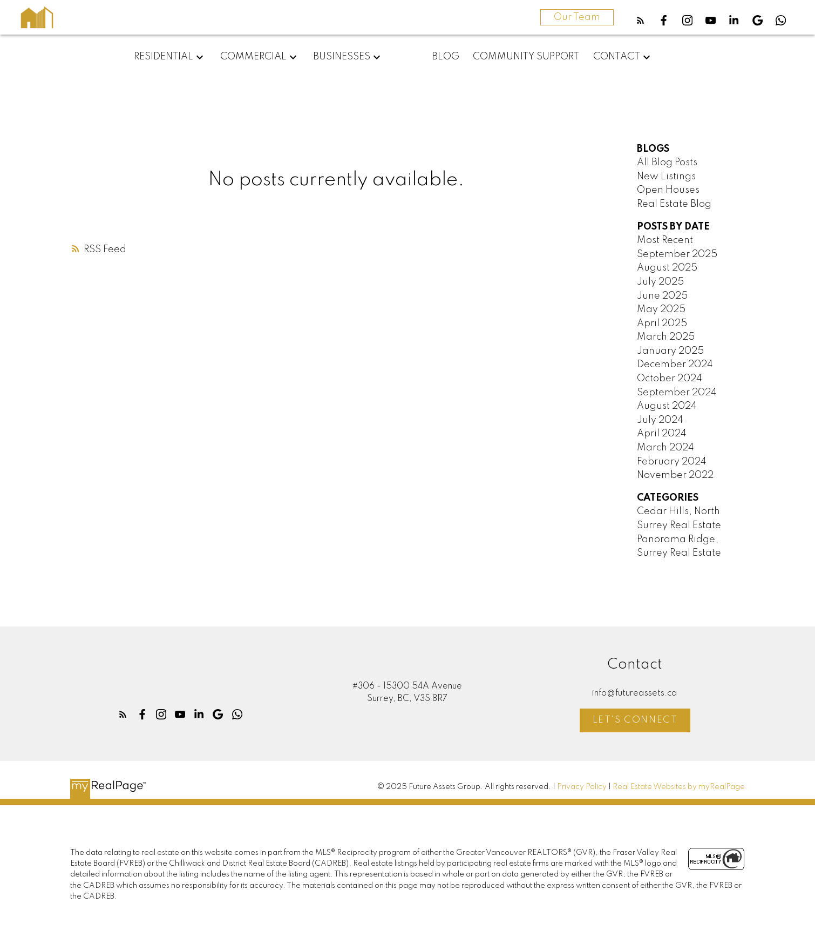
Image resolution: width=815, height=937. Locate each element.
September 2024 (677, 392)
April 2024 (662, 434)
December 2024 (675, 364)
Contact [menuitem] (616, 57)
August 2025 (667, 268)
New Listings (666, 176)
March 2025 (666, 337)
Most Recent (665, 240)
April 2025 (662, 323)
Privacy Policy (582, 787)
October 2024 (669, 378)
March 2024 (665, 448)
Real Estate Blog (674, 204)
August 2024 (667, 406)
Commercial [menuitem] (253, 57)
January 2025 (670, 351)
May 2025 (661, 309)
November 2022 (675, 475)
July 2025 (660, 282)
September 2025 (677, 254)
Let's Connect (635, 720)
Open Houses (668, 190)
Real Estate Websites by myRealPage (679, 787)
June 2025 (662, 296)
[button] (640, 20)
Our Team (577, 17)
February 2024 (672, 462)
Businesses (341, 57)
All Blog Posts (667, 162)
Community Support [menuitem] (526, 57)
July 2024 (660, 420)
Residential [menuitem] (163, 57)
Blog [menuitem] (445, 57)
